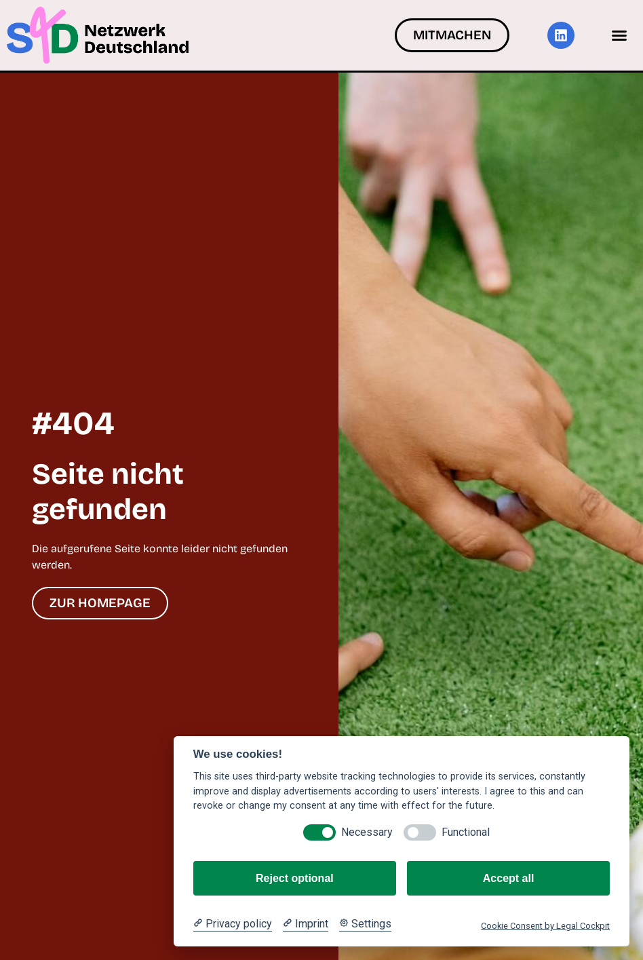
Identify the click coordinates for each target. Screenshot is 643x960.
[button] (619, 35)
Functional (466, 832)
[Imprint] (305, 924)
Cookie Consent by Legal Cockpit (545, 926)
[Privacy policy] (232, 924)
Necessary (367, 832)
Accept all (508, 878)
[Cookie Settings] (365, 924)
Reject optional (295, 878)
